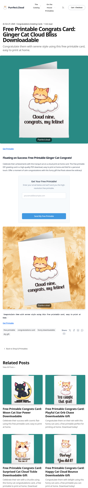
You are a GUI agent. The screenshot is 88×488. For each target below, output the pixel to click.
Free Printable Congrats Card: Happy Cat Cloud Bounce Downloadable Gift (64, 471)
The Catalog (37, 6)
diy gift (6, 334)
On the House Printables (50, 7)
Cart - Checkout (76, 7)
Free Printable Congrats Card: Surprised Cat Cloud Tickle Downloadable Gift (22, 471)
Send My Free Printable (44, 216)
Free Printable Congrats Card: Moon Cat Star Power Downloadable (22, 412)
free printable (9, 330)
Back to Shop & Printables (15, 348)
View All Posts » (9, 367)
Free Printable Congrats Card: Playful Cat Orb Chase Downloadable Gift (64, 412)
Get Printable (8, 149)
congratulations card (26, 330)
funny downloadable (46, 330)
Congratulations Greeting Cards (29, 24)
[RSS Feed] (63, 7)
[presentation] (44, 205)
